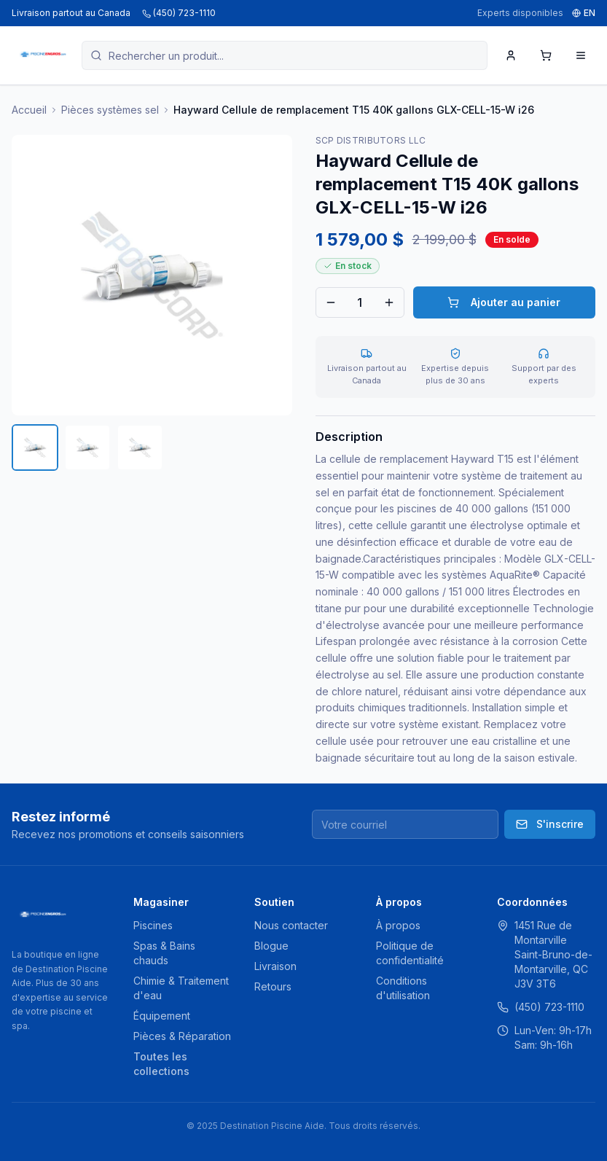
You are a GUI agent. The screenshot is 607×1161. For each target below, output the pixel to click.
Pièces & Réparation (182, 1036)
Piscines (153, 925)
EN (583, 12)
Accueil (29, 109)
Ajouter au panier (503, 302)
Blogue (271, 945)
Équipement (161, 1015)
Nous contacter (291, 925)
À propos (398, 925)
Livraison (275, 966)
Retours (272, 986)
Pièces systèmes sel (110, 109)
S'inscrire (550, 824)
